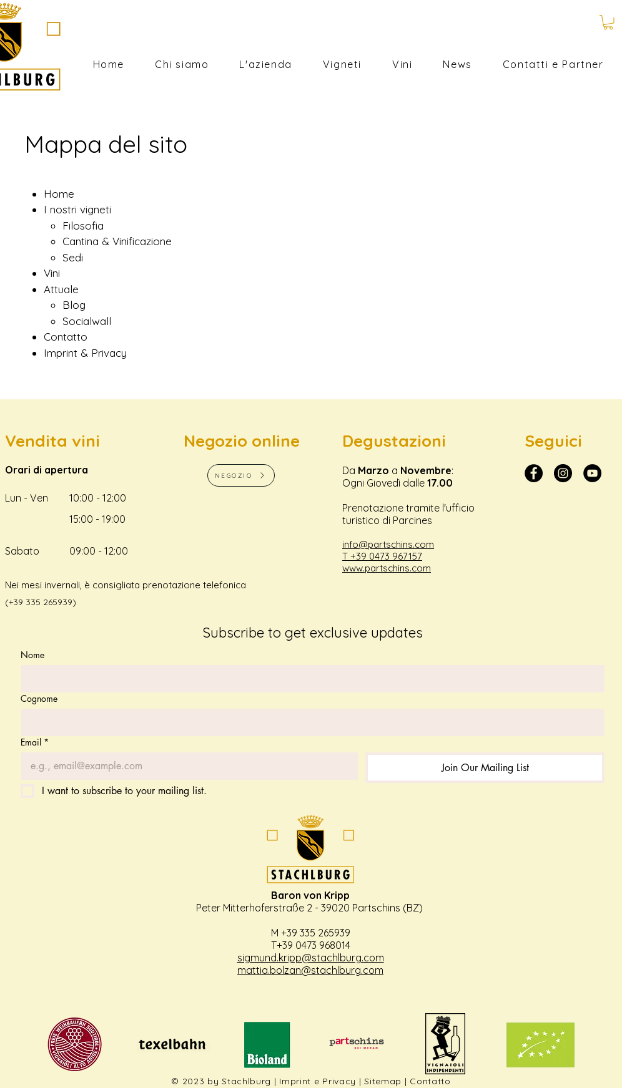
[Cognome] (309, 722)
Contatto (430, 1081)
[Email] (185, 766)
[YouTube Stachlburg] (592, 473)
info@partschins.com (388, 544)
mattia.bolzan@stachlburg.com (310, 970)
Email (35, 742)
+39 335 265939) (42, 602)
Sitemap (383, 1081)
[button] (608, 22)
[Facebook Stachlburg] (534, 473)
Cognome (39, 698)
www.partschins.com (386, 568)
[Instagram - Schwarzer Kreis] (563, 473)
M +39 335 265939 (310, 932)
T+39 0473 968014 (310, 945)
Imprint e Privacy (317, 1081)
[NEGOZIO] (241, 475)
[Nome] (309, 679)
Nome (32, 654)
